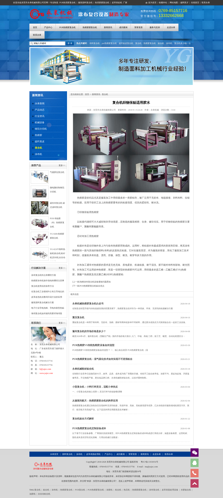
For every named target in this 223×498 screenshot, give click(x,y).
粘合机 (118, 490)
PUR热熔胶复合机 (67, 27)
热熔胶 (38, 135)
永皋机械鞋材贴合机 (83, 369)
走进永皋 (171, 27)
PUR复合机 (80, 490)
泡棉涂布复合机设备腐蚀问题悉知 (95, 282)
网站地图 (174, 2)
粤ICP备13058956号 (149, 462)
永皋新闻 (39, 103)
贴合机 (161, 43)
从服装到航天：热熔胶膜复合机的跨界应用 (95, 400)
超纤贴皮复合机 (126, 43)
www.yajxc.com (46, 373)
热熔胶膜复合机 (90, 27)
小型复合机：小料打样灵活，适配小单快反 (95, 387)
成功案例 (123, 27)
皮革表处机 (117, 2)
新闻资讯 (108, 27)
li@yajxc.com (45, 369)
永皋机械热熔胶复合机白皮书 (87, 303)
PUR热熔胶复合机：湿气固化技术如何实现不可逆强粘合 (102, 359)
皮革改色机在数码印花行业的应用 (46, 297)
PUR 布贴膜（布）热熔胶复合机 (57, 222)
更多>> (62, 165)
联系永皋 (206, 2)
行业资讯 (39, 116)
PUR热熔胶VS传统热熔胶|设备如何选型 (93, 345)
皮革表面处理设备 (170, 490)
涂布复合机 (154, 490)
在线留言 (195, 2)
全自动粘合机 (44, 494)
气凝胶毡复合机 (57, 172)
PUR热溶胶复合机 (67, 2)
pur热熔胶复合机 (109, 43)
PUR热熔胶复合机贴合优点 (92, 286)
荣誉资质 (138, 27)
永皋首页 (54, 454)
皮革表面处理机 (93, 454)
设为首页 (152, 2)
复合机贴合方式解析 (83, 418)
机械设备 (39, 122)
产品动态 (39, 110)
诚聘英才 (184, 2)
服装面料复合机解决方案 (42, 302)
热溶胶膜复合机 (102, 2)
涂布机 (169, 43)
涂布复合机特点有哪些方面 (43, 275)
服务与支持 (155, 27)
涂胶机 (109, 490)
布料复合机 (94, 43)
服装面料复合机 (85, 2)
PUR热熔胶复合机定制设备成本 (89, 428)
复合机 (138, 43)
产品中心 (48, 27)
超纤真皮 (39, 141)
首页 (35, 27)
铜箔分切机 (41, 129)
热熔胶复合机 (149, 43)
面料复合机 (67, 454)
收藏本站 (163, 2)
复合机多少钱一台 (182, 43)
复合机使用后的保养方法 (42, 286)
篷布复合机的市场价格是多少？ (89, 331)
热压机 (127, 490)
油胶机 (32, 494)
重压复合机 (78, 317)
